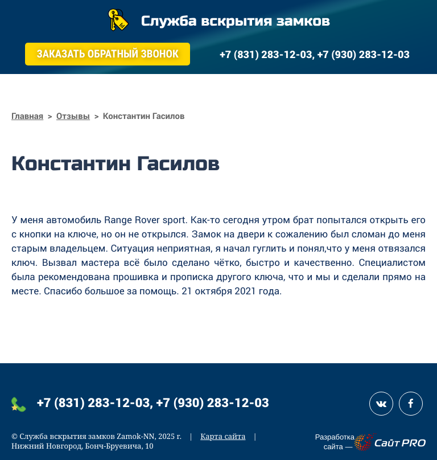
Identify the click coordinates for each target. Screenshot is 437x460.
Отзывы (73, 116)
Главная (27, 116)
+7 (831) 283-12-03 (93, 402)
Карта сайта (222, 436)
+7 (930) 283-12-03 (212, 402)
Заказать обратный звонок (107, 53)
